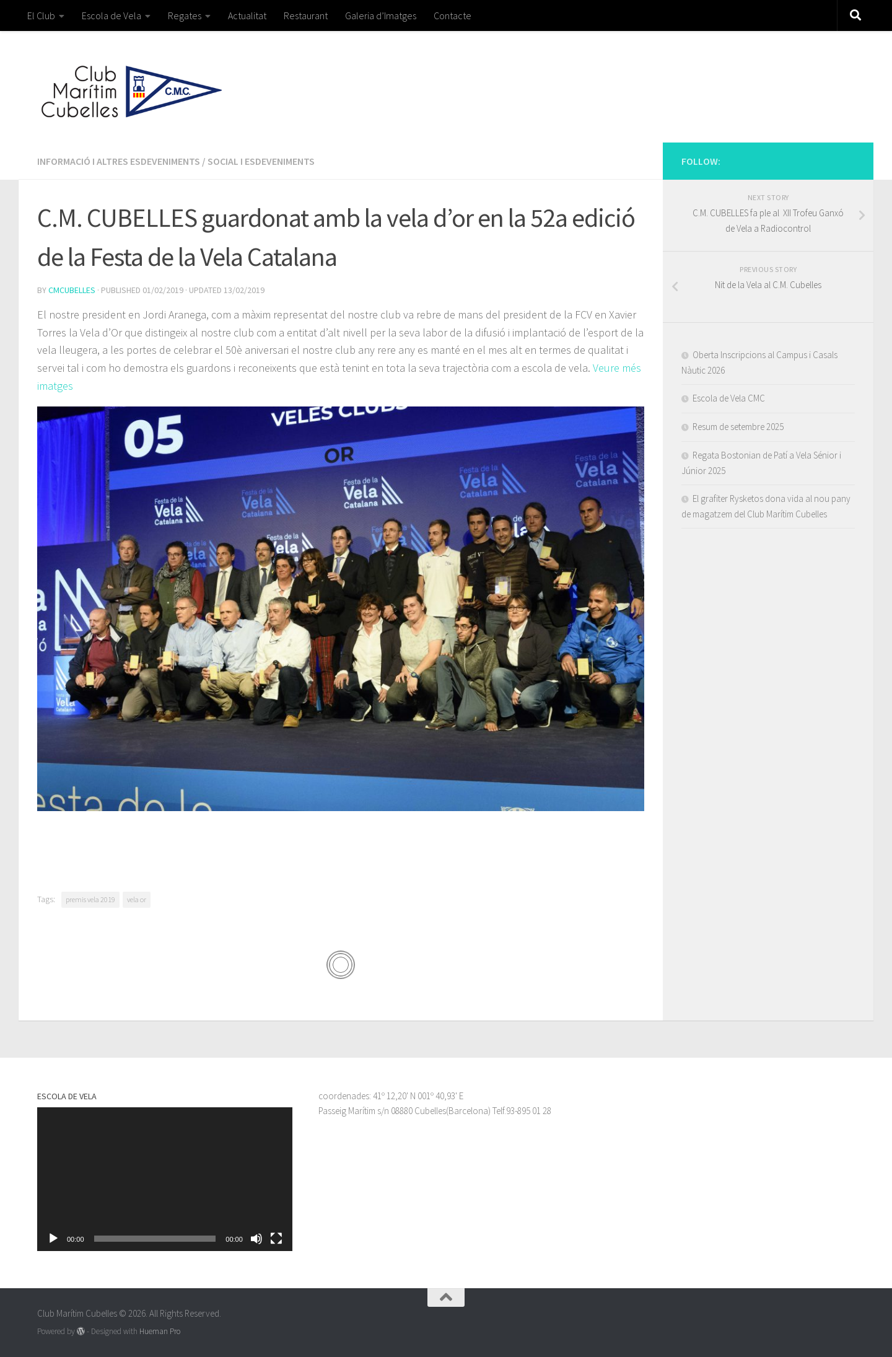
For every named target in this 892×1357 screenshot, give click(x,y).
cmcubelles (71, 290)
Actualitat (247, 15)
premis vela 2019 (90, 899)
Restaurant (306, 15)
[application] (164, 1179)
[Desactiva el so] (256, 1238)
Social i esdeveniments (261, 161)
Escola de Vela (111, 15)
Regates (184, 15)
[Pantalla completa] (276, 1238)
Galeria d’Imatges (380, 15)
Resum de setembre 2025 (738, 427)
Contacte (452, 15)
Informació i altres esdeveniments (118, 161)
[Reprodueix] (53, 1238)
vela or (136, 899)
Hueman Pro (159, 1331)
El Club (41, 15)
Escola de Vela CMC (729, 398)
